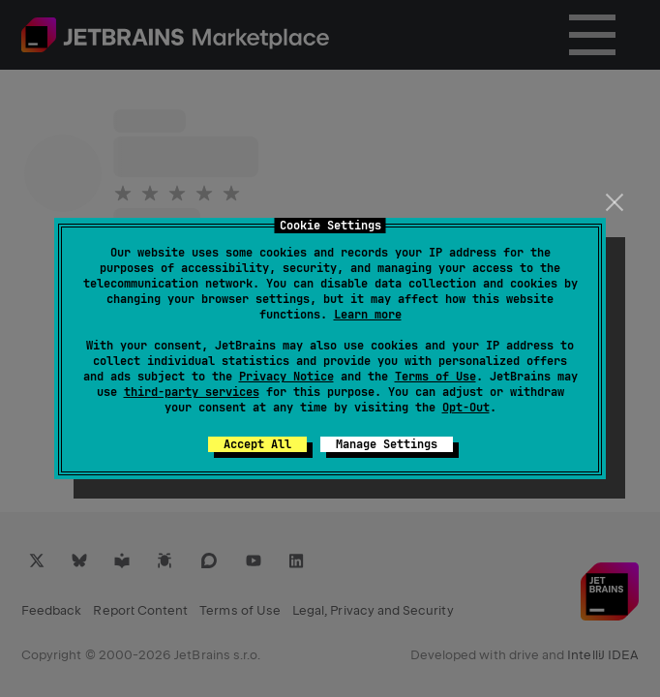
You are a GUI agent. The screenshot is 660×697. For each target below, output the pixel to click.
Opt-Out (466, 407)
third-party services (191, 392)
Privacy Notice (286, 376)
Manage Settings (386, 444)
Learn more (368, 314)
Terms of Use (435, 376)
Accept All (257, 444)
